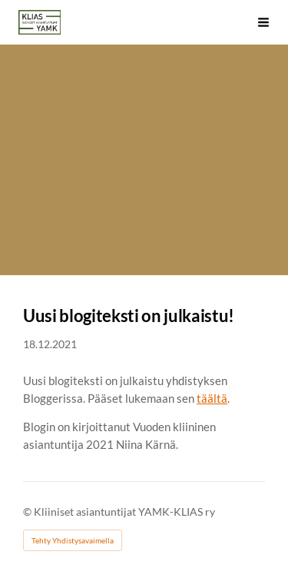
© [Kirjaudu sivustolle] (28, 511)
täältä (212, 398)
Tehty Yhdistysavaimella (72, 540)
